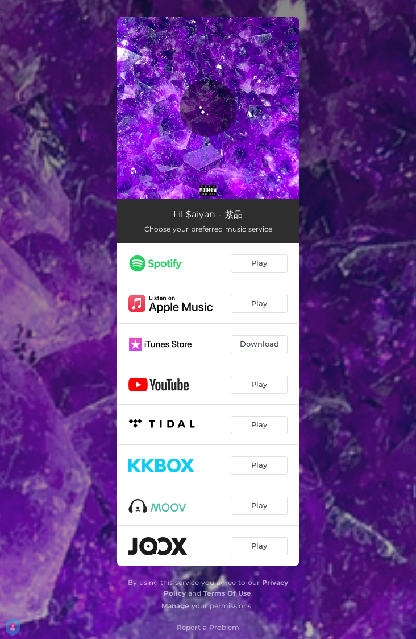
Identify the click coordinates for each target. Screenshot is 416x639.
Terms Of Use (227, 593)
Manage (175, 605)
